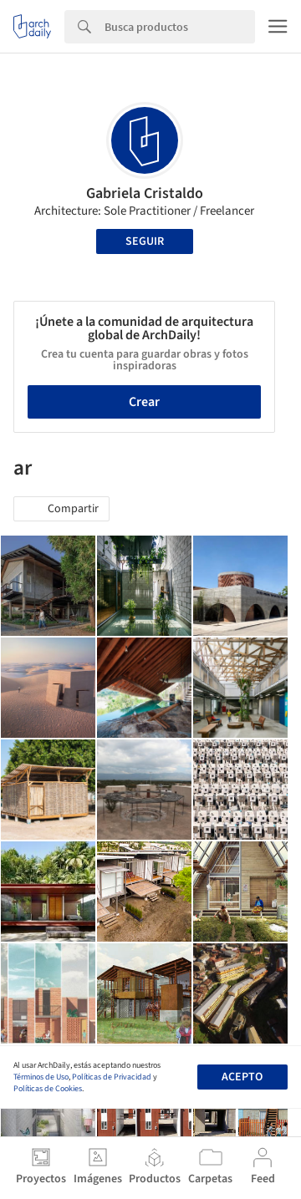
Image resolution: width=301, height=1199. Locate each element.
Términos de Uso (41, 1077)
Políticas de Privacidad (111, 1077)
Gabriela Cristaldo (144, 193)
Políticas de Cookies (47, 1089)
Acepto (242, 1077)
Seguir (144, 241)
